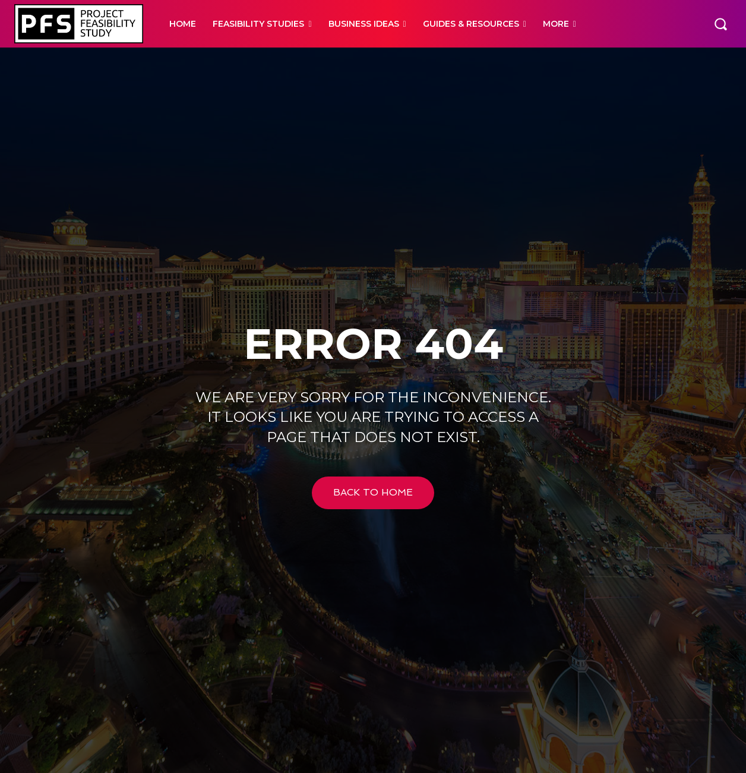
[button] (720, 23)
